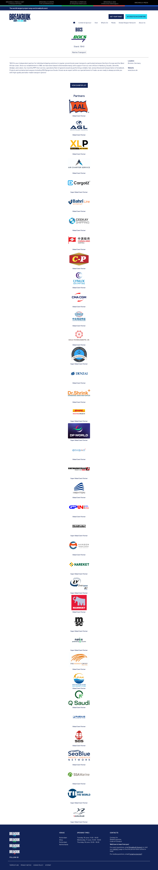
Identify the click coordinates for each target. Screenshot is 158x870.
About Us (142, 23)
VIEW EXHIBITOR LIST (79, 85)
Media (113, 23)
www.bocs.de (133, 70)
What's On (104, 23)
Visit (96, 23)
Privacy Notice (26, 865)
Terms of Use (14, 865)
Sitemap (48, 865)
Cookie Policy (38, 865)
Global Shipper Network (127, 23)
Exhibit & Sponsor (85, 23)
